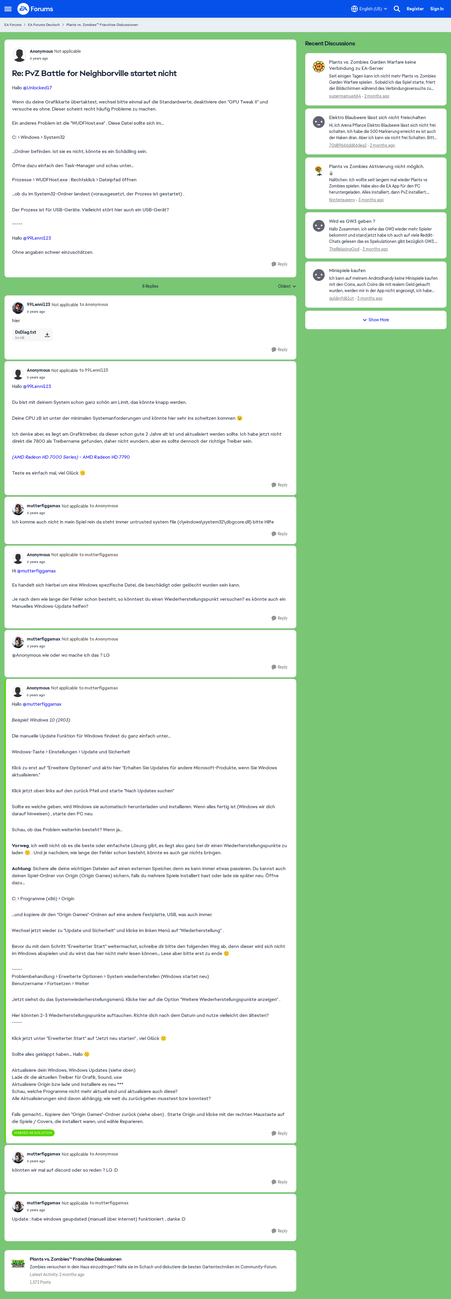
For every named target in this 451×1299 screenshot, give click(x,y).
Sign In (437, 8)
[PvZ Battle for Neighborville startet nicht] (55, 58)
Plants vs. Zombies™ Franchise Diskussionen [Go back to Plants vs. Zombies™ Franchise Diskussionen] (102, 24)
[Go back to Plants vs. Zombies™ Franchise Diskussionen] (153, 1259)
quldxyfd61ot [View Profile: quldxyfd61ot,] (341, 298)
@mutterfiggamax (36, 571)
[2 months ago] (375, 96)
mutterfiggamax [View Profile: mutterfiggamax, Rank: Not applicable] (43, 505)
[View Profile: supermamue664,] (319, 67)
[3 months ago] (370, 200)
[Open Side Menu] (7, 8)
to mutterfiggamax (98, 554)
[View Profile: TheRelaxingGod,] (319, 226)
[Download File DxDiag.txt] (47, 335)
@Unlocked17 (37, 88)
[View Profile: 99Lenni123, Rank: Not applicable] (18, 308)
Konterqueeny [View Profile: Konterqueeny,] (342, 199)
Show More (375, 319)
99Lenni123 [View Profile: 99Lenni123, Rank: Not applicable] (38, 304)
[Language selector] (369, 9)
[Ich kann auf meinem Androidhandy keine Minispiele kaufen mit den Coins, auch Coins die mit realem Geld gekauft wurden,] (384, 284)
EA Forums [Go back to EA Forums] (13, 24)
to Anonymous (94, 304)
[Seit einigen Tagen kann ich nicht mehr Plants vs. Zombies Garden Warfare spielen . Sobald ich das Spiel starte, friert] (384, 82)
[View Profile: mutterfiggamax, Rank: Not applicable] (18, 509)
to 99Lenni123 (93, 370)
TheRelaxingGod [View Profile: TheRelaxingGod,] (344, 249)
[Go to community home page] (35, 9)
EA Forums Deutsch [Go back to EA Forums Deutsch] (44, 24)
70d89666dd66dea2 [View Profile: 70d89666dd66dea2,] (348, 145)
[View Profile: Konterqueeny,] (319, 171)
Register (415, 8)
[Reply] (279, 264)
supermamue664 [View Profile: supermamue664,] (345, 96)
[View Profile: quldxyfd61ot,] (319, 275)
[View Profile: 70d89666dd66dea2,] (319, 122)
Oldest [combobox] (287, 286)
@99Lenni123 (37, 238)
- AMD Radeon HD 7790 (71, 457)
